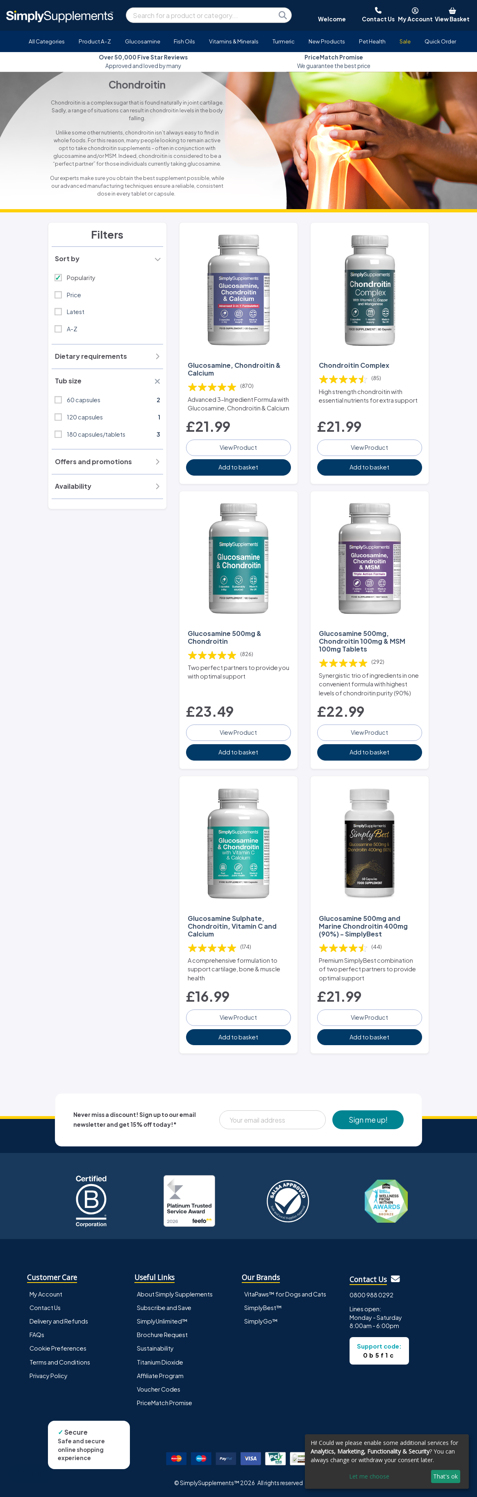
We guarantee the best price (333, 61)
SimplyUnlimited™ (162, 1321)
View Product (238, 447)
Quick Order (440, 41)
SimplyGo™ (261, 1321)
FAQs (37, 1334)
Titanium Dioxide (160, 1362)
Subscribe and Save (164, 1307)
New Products (327, 41)
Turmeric (284, 41)
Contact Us (45, 1307)
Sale (405, 41)
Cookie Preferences (58, 1348)
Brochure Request (162, 1334)
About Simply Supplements (175, 1294)
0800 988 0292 (371, 1295)
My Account (46, 1294)
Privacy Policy (49, 1375)
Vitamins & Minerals (234, 41)
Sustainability (155, 1348)
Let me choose (369, 1476)
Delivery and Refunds (59, 1321)
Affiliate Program (160, 1375)
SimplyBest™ (263, 1307)
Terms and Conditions (60, 1362)
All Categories (47, 41)
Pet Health (372, 41)
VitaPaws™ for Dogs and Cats (285, 1294)
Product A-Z (95, 41)
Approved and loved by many (143, 61)
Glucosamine (142, 41)
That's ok (445, 1476)
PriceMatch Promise (164, 1402)
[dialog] (387, 1461)
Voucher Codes (158, 1389)
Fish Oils (184, 41)
